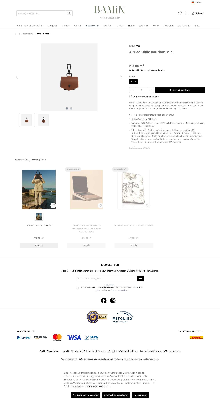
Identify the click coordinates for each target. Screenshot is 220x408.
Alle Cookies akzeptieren (116, 395)
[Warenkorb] (197, 13)
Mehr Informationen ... (98, 386)
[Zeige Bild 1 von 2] (67, 108)
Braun (134, 81)
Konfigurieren (140, 395)
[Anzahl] (141, 90)
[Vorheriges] (17, 77)
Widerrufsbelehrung (128, 351)
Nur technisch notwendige (85, 395)
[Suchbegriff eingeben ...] (41, 13)
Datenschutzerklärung (150, 351)
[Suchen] (69, 13)
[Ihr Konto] (186, 13)
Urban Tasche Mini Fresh (39, 225)
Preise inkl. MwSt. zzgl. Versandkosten (147, 70)
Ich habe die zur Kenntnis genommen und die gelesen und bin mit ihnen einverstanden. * (111, 288)
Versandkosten (104, 359)
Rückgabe (112, 351)
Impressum (175, 351)
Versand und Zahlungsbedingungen (88, 351)
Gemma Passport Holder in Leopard (133, 225)
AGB (140, 287)
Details (39, 245)
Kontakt (65, 351)
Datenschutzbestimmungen (102, 287)
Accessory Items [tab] (22, 159)
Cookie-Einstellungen (50, 351)
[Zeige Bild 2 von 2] (71, 108)
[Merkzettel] (180, 13)
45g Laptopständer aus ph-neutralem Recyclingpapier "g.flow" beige (86, 228)
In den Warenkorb (180, 90)
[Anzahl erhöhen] (151, 90)
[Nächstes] (121, 77)
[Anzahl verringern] (132, 90)
